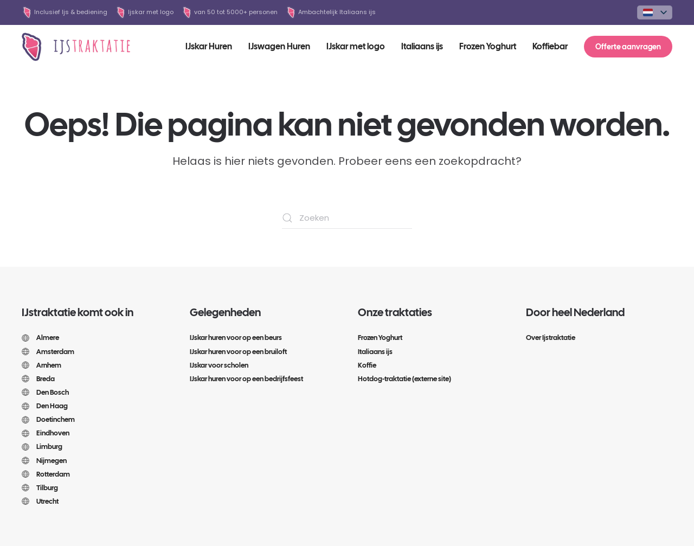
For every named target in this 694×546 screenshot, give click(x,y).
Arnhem (41, 365)
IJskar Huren (208, 46)
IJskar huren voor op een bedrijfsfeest (246, 378)
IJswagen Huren (279, 46)
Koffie (367, 365)
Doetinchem (48, 419)
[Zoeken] (347, 218)
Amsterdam (48, 351)
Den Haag (45, 405)
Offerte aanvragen (628, 47)
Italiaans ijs (422, 46)
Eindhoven (45, 433)
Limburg (42, 446)
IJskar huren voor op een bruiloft (238, 351)
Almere (40, 337)
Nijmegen (44, 460)
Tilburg (40, 487)
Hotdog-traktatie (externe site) (404, 378)
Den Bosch (45, 392)
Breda (38, 378)
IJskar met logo (355, 46)
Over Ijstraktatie (550, 337)
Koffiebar (550, 46)
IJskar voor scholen (219, 365)
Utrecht (40, 501)
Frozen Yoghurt (487, 46)
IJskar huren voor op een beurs (236, 337)
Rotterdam (46, 474)
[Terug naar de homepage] (76, 46)
